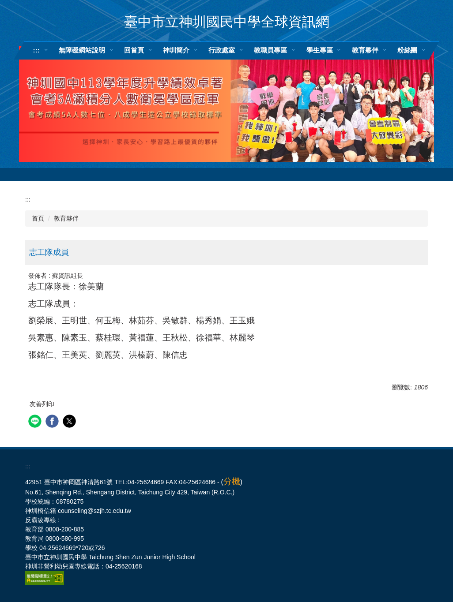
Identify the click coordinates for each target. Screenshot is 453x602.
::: (36, 50)
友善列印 (42, 404)
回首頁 (134, 50)
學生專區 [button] (319, 50)
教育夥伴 (66, 218)
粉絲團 (407, 50)
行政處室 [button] (221, 50)
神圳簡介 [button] (176, 50)
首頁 (38, 218)
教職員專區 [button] (270, 50)
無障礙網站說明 (82, 50)
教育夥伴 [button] (365, 50)
